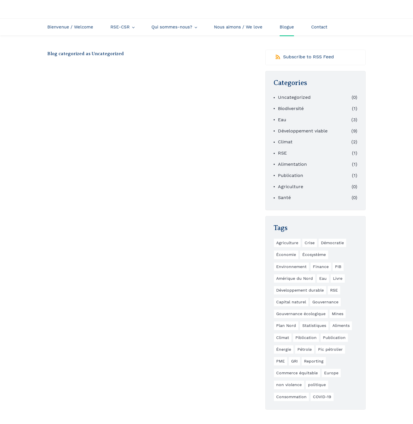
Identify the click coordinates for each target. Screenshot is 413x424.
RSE (282, 153)
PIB (338, 266)
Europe (331, 373)
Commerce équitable (297, 373)
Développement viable (303, 131)
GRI (294, 361)
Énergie (283, 349)
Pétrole (304, 349)
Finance (321, 266)
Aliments (341, 325)
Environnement (291, 266)
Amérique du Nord (294, 278)
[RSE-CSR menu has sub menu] (122, 27)
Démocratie (332, 242)
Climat (285, 141)
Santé (284, 197)
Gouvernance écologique (301, 313)
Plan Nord (286, 325)
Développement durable (300, 290)
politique (317, 384)
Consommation (291, 396)
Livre (337, 278)
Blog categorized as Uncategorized (85, 53)
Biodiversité (291, 108)
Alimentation (292, 164)
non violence (289, 384)
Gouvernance (325, 302)
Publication (290, 175)
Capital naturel (291, 302)
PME (280, 361)
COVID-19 (322, 396)
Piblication (306, 337)
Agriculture (290, 186)
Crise (310, 242)
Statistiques (314, 325)
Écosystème (314, 254)
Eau (282, 119)
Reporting (314, 361)
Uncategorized (294, 97)
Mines (337, 313)
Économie (286, 254)
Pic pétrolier (330, 349)
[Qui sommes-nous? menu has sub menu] (174, 27)
